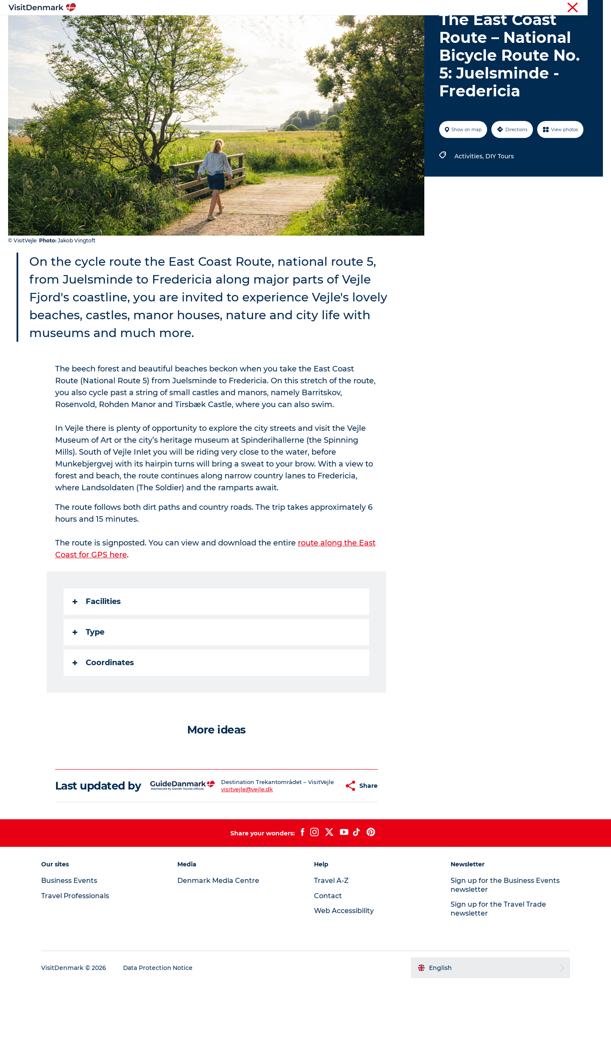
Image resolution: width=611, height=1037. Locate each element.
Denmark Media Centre (219, 933)
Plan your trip (399, 27)
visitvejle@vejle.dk (233, 839)
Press (567, 8)
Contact (593, 8)
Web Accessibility (344, 963)
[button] (321, 832)
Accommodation (337, 27)
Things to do (277, 27)
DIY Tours (499, 196)
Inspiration (173, 27)
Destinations (223, 27)
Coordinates (103, 703)
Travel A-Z (331, 933)
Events (444, 27)
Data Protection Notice (159, 1020)
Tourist (437, 8)
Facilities (97, 641)
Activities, (469, 196)
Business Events (532, 8)
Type (88, 672)
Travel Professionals (478, 8)
